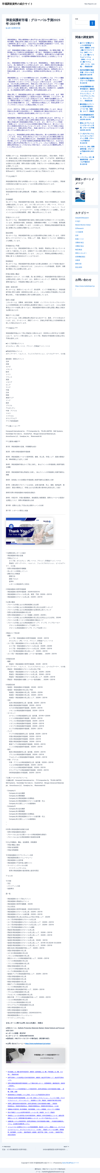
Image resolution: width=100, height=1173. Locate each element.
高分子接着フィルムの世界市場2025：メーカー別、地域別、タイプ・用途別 (31, 1112)
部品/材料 (78, 267)
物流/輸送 (78, 250)
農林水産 (78, 264)
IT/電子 (77, 221)
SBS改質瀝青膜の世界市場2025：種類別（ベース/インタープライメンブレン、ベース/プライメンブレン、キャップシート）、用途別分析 (87, 94)
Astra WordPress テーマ (70, 1163)
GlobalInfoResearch (82, 218)
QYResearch (79, 228)
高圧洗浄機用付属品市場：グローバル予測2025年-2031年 (87, 72)
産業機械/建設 (80, 257)
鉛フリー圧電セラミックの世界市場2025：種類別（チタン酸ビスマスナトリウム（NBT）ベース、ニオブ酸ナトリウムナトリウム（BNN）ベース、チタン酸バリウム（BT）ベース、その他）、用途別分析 (87, 54)
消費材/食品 (79, 242)
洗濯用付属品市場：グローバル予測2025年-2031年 (87, 80)
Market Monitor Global (83, 225)
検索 (76, 19)
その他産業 (79, 232)
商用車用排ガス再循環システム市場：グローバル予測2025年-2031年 (29, 1095)
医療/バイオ (79, 239)
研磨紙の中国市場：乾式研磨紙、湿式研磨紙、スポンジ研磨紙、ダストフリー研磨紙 (34, 1109)
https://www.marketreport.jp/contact (38, 1043)
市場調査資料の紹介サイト (17, 3)
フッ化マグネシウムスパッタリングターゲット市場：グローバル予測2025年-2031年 (87, 138)
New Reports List (90, 4)
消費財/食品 (79, 246)
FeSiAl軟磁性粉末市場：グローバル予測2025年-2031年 (87, 117)
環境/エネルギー (81, 253)
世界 (76, 235)
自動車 (77, 260)
